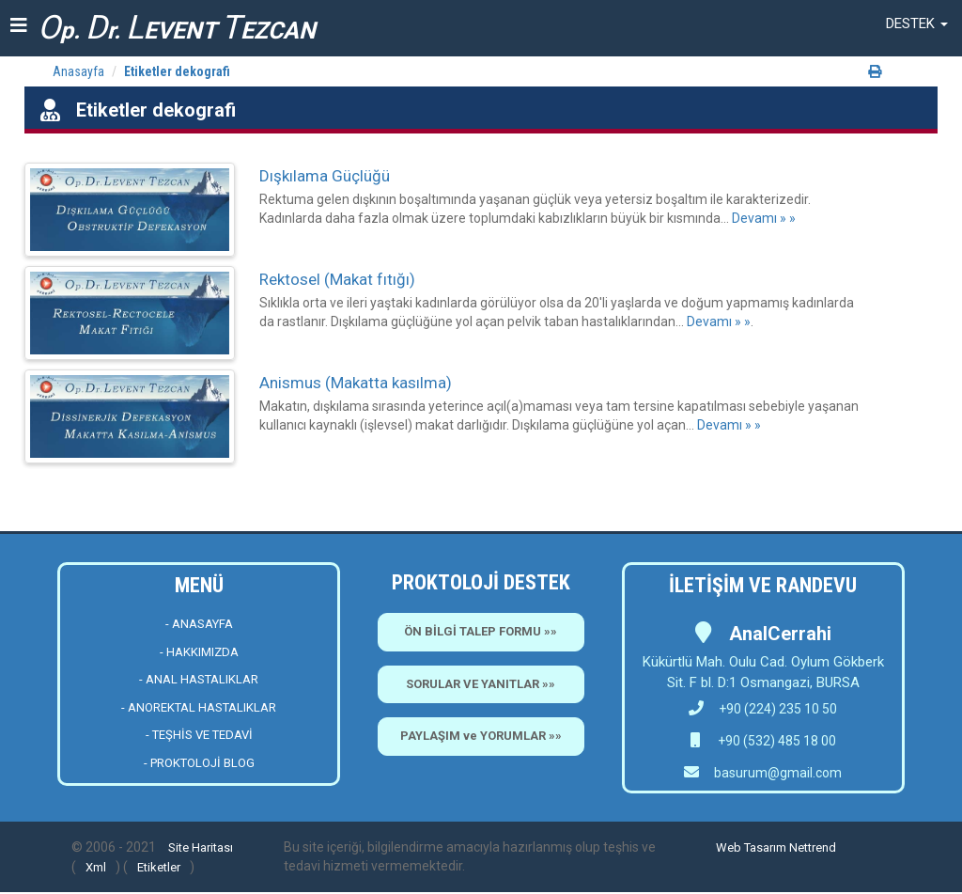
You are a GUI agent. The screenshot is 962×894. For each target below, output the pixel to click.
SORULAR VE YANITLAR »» (480, 684)
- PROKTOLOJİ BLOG (199, 763)
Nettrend (812, 847)
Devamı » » (764, 218)
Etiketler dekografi (177, 71)
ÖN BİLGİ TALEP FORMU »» (480, 631)
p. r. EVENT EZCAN (177, 27)
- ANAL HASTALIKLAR (198, 679)
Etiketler (158, 867)
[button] (917, 23)
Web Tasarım (751, 847)
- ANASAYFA (199, 624)
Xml (95, 867)
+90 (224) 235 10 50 (763, 708)
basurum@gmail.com (778, 772)
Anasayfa (78, 71)
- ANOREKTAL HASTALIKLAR (198, 707)
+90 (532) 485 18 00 (775, 740)
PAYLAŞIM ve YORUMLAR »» (481, 736)
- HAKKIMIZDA (199, 652)
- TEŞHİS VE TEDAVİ (199, 735)
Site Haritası (200, 847)
